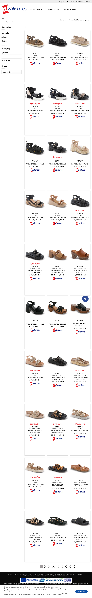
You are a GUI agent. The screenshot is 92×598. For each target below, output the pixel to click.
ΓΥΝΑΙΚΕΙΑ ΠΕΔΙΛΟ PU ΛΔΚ (35, 57)
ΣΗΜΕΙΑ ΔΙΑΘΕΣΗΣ (70, 9)
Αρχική (10, 574)
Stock (4, 56)
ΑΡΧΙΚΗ (32, 9)
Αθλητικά (5, 45)
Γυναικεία (5, 33)
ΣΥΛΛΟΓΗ (58, 9)
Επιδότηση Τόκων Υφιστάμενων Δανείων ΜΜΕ (56, 576)
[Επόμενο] (73, 566)
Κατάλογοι (23, 574)
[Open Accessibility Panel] (85, 299)
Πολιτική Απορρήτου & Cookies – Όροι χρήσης (69, 574)
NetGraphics (57, 593)
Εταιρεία (16, 574)
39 (61, 566)
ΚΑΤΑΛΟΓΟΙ (48, 9)
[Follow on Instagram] (73, 1)
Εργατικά (5, 53)
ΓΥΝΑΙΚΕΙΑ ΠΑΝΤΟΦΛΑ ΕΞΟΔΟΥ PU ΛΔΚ (34, 271)
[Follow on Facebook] (71, 1)
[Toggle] (20, 49)
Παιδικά (4, 41)
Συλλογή (30, 574)
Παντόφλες (6, 49)
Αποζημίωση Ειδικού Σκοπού (31, 576)
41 (69, 566)
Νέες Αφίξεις (6, 60)
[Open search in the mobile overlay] (89, 9)
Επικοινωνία (79, 1)
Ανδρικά (4, 37)
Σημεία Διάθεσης (40, 574)
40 (65, 566)
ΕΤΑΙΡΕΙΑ (40, 9)
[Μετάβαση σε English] (87, 1)
